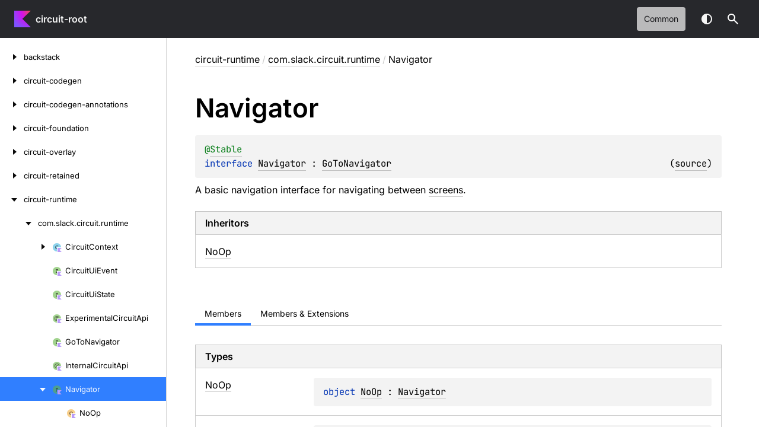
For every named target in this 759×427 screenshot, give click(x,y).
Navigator (282, 163)
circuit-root (61, 19)
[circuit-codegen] (12, 81)
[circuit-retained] (12, 175)
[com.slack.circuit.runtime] (19, 223)
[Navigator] (26, 389)
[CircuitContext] (26, 247)
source (691, 163)
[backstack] (12, 57)
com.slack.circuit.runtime (324, 59)
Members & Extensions (304, 313)
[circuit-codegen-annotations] (12, 104)
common (661, 19)
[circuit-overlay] (12, 152)
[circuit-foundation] (12, 128)
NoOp (218, 251)
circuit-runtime (227, 59)
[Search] (733, 19)
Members (223, 313)
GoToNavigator (356, 163)
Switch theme (707, 19)
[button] (733, 19)
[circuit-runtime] (12, 199)
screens (446, 190)
